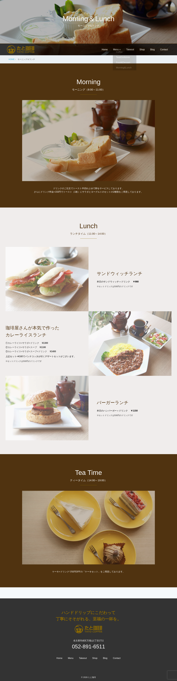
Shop (140, 49)
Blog (151, 49)
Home (102, 49)
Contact (163, 49)
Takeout (128, 49)
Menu (115, 49)
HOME (12, 59)
